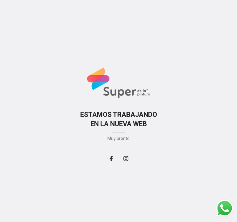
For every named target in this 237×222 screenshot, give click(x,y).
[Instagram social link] (126, 158)
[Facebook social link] (111, 158)
